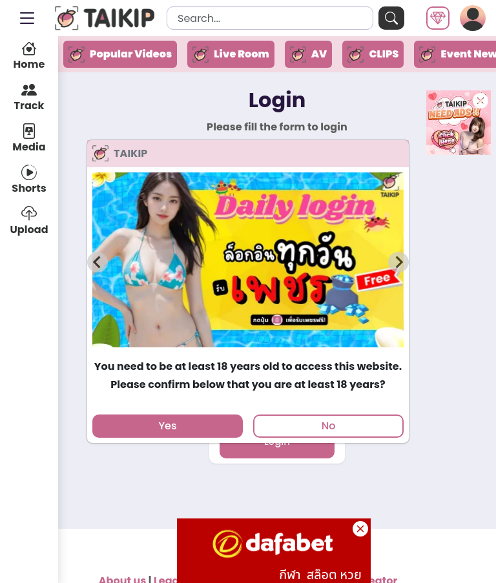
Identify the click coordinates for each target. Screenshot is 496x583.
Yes (167, 425)
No (329, 425)
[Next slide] (398, 262)
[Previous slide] (97, 262)
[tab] (247, 352)
